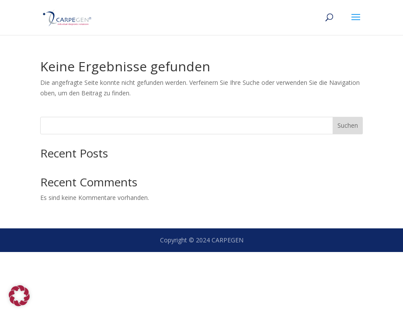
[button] (19, 295)
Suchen (347, 125)
